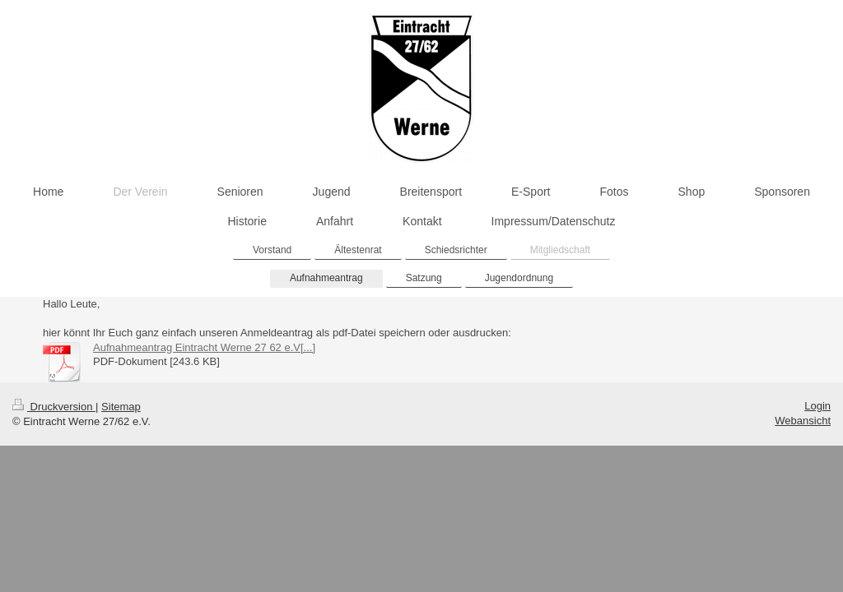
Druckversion (53, 406)
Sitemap (121, 406)
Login (817, 406)
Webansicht (803, 420)
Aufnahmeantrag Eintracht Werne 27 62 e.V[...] (204, 347)
